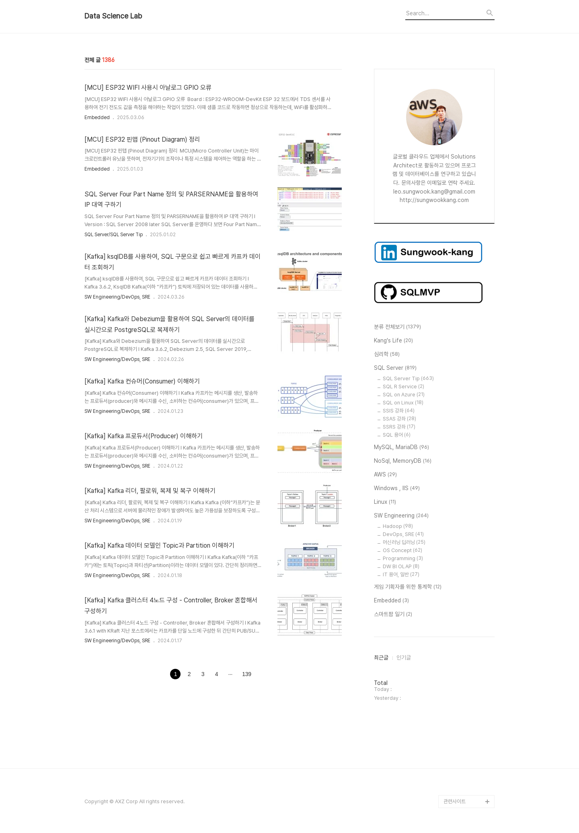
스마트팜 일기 (393, 614)
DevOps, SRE (403, 534)
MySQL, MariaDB (401, 447)
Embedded (97, 117)
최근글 (381, 657)
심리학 (387, 355)
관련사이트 (454, 801)
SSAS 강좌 (399, 419)
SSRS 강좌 (399, 427)
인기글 (403, 657)
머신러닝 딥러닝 (404, 542)
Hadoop (398, 526)
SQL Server (395, 368)
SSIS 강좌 (399, 411)
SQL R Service (403, 387)
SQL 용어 (397, 435)
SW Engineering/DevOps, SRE (117, 297)
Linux (385, 502)
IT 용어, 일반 (401, 574)
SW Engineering (401, 516)
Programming (403, 558)
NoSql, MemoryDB (402, 461)
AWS (385, 475)
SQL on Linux (403, 403)
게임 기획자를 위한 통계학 (407, 587)
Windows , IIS (397, 489)
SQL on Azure (404, 395)
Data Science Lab (113, 16)
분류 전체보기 (397, 327)
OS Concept (402, 550)
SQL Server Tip (408, 378)
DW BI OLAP (401, 566)
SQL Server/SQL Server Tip (113, 234)
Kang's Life (393, 341)
